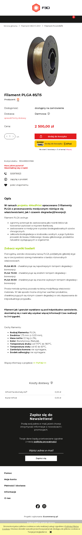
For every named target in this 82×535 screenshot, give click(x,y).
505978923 (15, 173)
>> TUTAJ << (39, 363)
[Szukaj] (30, 19)
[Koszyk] (71, 19)
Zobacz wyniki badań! (19, 248)
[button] (10, 19)
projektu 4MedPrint (29, 205)
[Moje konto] (51, 19)
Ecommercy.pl (50, 516)
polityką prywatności (45, 441)
